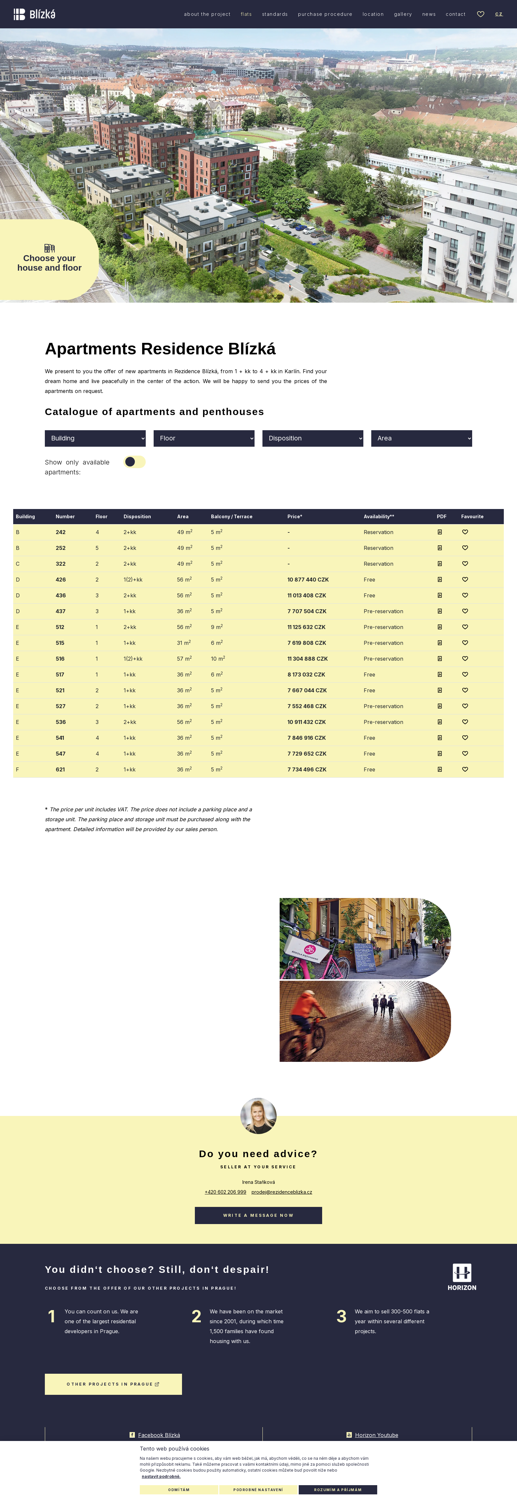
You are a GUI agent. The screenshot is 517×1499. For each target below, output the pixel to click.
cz (499, 14)
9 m (217, 626)
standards (275, 14)
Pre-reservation (383, 611)
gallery (403, 14)
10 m (218, 658)
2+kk (130, 531)
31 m (184, 642)
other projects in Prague (113, 1383)
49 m (185, 531)
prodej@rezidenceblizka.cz (282, 1191)
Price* (295, 516)
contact (456, 14)
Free (369, 579)
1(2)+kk (133, 579)
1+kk (130, 611)
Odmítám (179, 1490)
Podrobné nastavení (258, 1490)
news (429, 14)
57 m (184, 658)
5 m (217, 531)
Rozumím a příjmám (338, 1490)
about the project (207, 14)
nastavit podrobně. (161, 1476)
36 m (184, 610)
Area (183, 516)
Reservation (378, 531)
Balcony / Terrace (232, 516)
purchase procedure (325, 14)
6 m (217, 642)
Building (25, 516)
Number (65, 516)
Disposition (137, 516)
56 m (184, 579)
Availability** (379, 516)
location (373, 14)
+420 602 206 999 (225, 1191)
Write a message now (258, 1214)
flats (246, 14)
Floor (101, 516)
